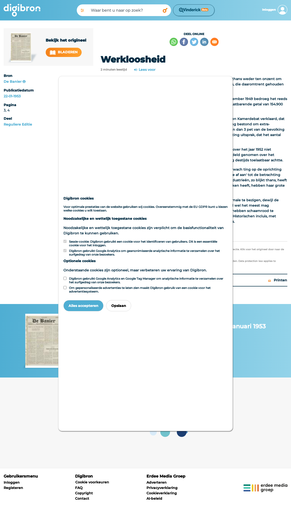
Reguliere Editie (18, 124)
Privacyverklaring (162, 488)
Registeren (13, 488)
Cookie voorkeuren (92, 482)
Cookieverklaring (161, 493)
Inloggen (12, 482)
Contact (82, 498)
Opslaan (118, 306)
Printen (277, 280)
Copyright (84, 493)
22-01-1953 (12, 96)
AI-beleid (154, 498)
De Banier (13, 81)
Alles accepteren (83, 306)
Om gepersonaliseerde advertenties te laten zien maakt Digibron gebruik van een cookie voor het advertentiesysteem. (140, 289)
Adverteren (156, 482)
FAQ (79, 488)
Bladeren (63, 52)
